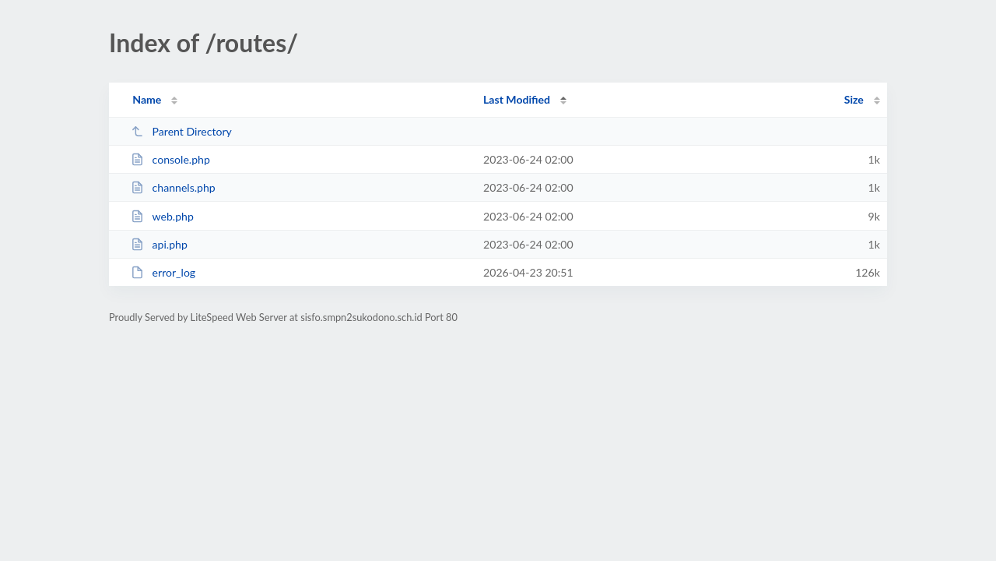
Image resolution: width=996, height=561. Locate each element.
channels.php (173, 187)
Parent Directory (181, 131)
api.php (159, 244)
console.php (170, 159)
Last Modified (516, 99)
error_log (163, 272)
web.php (162, 216)
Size (854, 99)
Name (146, 99)
